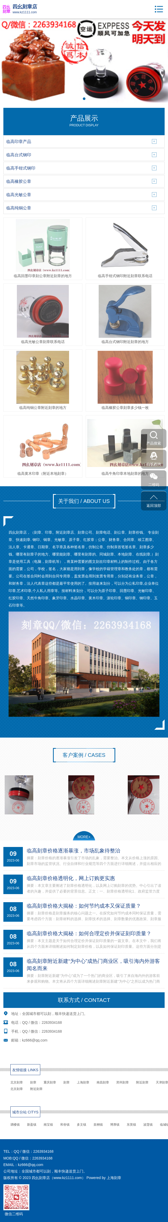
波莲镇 (148, 1124)
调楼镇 (15, 1124)
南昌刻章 (103, 1082)
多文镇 (81, 1124)
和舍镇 (65, 1124)
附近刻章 (142, 1082)
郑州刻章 (122, 1082)
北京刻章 (16, 1082)
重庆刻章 (50, 1082)
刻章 (33, 1082)
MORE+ (83, 837)
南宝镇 (48, 1124)
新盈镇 (31, 1124)
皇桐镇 (98, 1124)
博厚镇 (114, 1124)
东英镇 (131, 1124)
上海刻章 (83, 1082)
